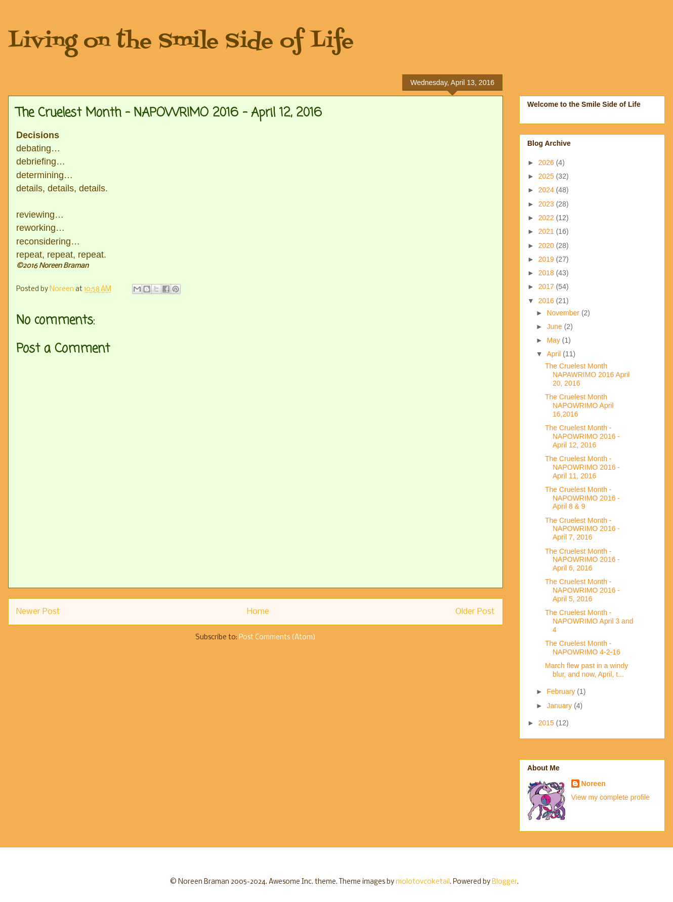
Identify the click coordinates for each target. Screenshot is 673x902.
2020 (547, 245)
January (560, 706)
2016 (547, 301)
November (563, 313)
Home (258, 611)
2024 (547, 190)
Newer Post (38, 611)
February (561, 691)
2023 (547, 204)
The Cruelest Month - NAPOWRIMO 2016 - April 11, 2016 (582, 467)
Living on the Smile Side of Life (181, 41)
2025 (547, 176)
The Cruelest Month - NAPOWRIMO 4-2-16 (582, 647)
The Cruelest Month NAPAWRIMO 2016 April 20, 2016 (587, 374)
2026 (547, 162)
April (554, 354)
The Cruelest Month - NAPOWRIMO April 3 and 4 (589, 621)
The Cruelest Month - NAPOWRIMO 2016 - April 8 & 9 (582, 498)
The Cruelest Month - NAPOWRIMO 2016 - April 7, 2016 (582, 529)
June (555, 326)
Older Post (475, 611)
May (554, 340)
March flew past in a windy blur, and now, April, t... (586, 670)
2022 (547, 218)
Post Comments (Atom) (277, 637)
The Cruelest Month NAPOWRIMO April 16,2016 (579, 405)
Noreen (593, 784)
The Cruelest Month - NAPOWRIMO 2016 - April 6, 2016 (582, 559)
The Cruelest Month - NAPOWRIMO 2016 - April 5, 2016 (582, 590)
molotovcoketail (423, 882)
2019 (547, 259)
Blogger (504, 882)
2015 (547, 723)
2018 (547, 273)
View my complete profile (610, 797)
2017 (547, 286)
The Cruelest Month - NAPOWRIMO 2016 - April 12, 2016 (582, 436)
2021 (547, 231)
